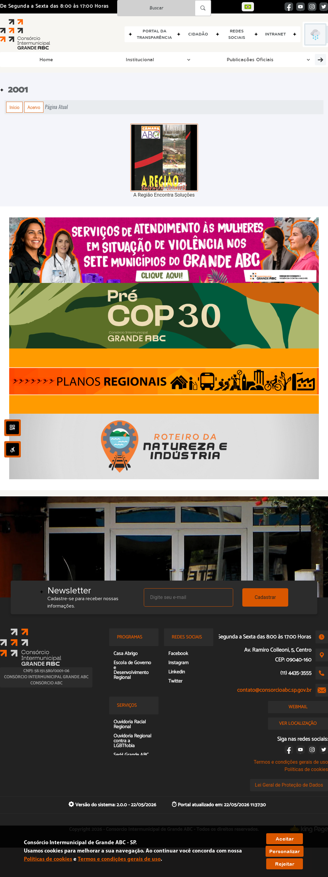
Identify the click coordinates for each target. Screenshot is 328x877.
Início (14, 107)
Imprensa (225, 59)
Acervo (34, 107)
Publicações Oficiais (92, 59)
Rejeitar (284, 864)
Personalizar (284, 851)
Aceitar (285, 838)
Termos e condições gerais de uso (291, 762)
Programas (138, 59)
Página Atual (56, 107)
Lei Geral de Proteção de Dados (289, 785)
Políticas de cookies (306, 769)
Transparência (305, 59)
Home (14, 59)
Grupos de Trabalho (182, 59)
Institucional (46, 59)
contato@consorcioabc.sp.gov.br (274, 690)
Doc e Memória (263, 59)
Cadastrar (265, 597)
